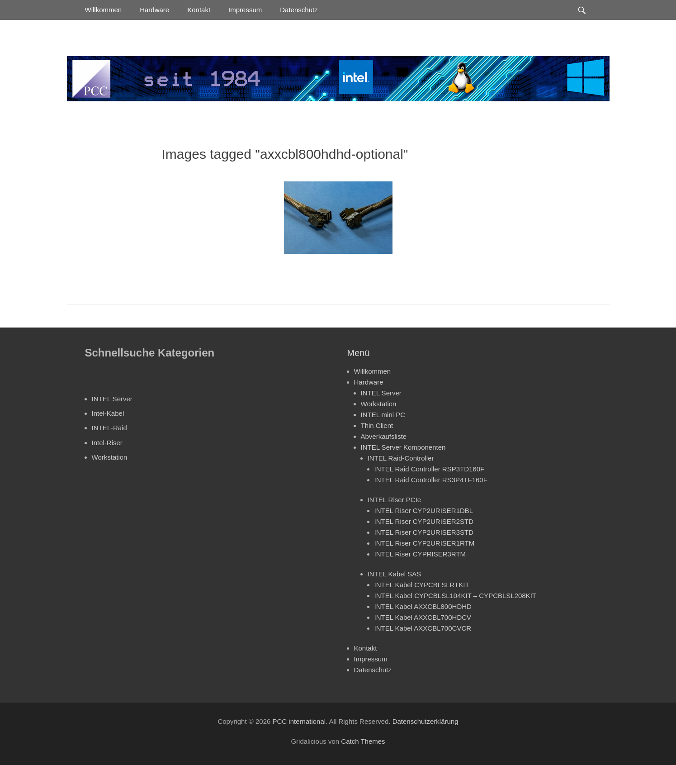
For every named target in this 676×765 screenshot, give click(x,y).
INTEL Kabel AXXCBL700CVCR (423, 628)
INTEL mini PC (383, 414)
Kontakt (198, 10)
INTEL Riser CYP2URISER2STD (424, 521)
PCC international (299, 721)
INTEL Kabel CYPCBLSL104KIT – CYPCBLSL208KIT (455, 595)
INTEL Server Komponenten (403, 447)
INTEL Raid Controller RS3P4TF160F (430, 480)
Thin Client (377, 425)
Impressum (245, 10)
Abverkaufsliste (384, 436)
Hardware (154, 10)
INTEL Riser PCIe (394, 500)
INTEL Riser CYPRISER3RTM (420, 554)
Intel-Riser (107, 443)
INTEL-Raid (109, 428)
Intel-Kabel (108, 413)
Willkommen (103, 10)
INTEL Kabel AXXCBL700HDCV (423, 617)
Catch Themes (363, 741)
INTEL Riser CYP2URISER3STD (424, 532)
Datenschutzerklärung (425, 721)
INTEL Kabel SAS (394, 574)
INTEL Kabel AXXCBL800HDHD (423, 606)
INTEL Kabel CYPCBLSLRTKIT (421, 585)
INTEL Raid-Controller (401, 458)
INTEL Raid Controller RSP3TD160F (429, 469)
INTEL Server (112, 399)
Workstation (110, 457)
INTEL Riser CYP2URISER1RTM (424, 543)
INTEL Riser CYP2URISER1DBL (423, 510)
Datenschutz (298, 10)
